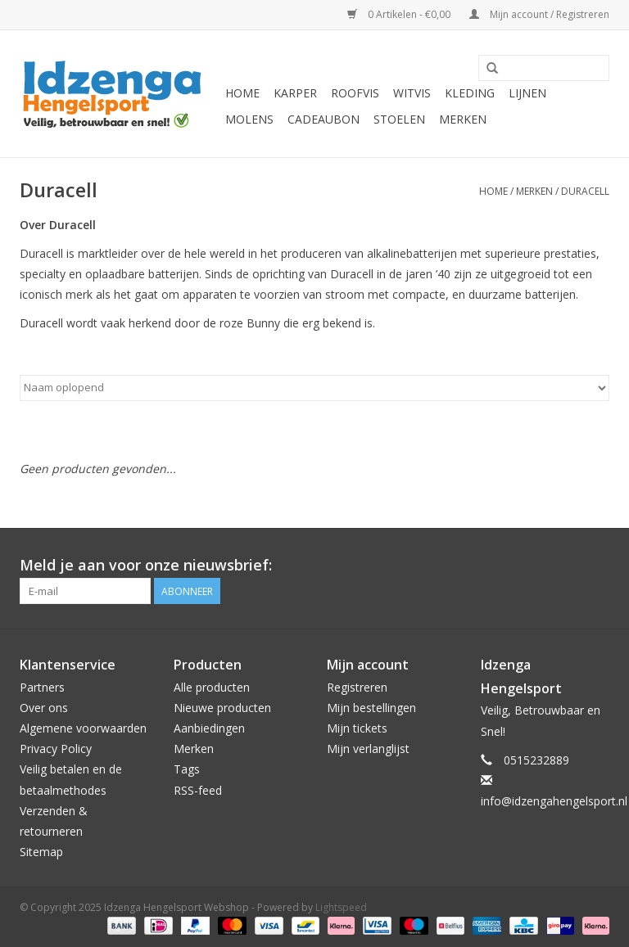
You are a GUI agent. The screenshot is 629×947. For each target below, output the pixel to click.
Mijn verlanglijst (368, 748)
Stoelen (399, 119)
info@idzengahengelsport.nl (554, 801)
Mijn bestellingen (371, 707)
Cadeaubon (323, 119)
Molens (249, 119)
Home (242, 93)
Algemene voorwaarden (83, 728)
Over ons (44, 707)
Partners (42, 687)
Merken (462, 119)
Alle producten (212, 687)
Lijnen (527, 93)
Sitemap (41, 851)
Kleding (470, 93)
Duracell (585, 191)
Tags (187, 769)
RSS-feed (198, 790)
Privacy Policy (56, 748)
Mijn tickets (357, 728)
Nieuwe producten (222, 707)
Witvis (412, 93)
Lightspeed (341, 907)
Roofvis (355, 93)
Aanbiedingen (209, 728)
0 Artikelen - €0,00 (400, 14)
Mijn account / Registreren (539, 14)
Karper (295, 93)
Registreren (357, 687)
